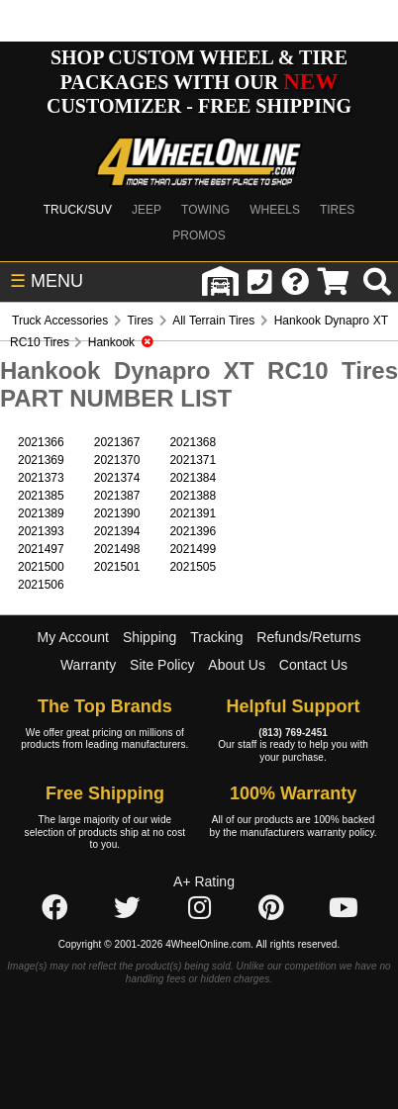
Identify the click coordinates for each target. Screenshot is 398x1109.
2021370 (117, 460)
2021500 (41, 567)
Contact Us (313, 665)
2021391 (192, 513)
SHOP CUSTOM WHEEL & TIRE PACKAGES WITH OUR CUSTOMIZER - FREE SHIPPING (199, 81)
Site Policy (162, 665)
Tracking (216, 637)
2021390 (117, 513)
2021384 (192, 478)
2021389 (41, 513)
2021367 (117, 442)
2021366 (41, 442)
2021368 (192, 442)
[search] (377, 282)
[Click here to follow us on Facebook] (54, 909)
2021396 (192, 531)
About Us (236, 665)
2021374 (117, 478)
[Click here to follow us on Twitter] (127, 909)
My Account (73, 637)
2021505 (192, 567)
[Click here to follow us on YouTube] (343, 909)
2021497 (41, 549)
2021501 (117, 567)
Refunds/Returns (308, 637)
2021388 (192, 496)
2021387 (117, 496)
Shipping (150, 637)
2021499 (192, 549)
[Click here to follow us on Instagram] (199, 909)
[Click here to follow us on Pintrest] (271, 909)
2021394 (117, 531)
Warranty (88, 665)
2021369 (41, 460)
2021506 (41, 585)
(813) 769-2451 (293, 732)
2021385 (41, 496)
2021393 (41, 531)
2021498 (117, 549)
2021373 (41, 478)
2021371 (192, 460)
